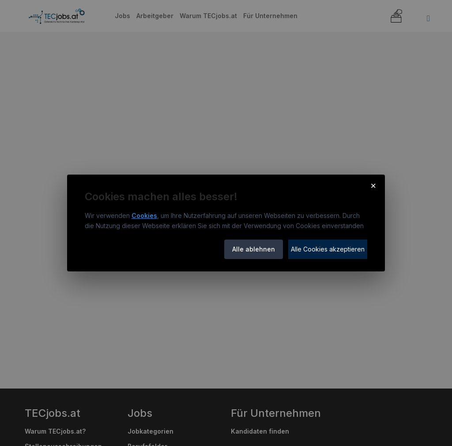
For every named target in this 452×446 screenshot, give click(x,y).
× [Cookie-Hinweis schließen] (373, 185)
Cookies (144, 215)
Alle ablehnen (253, 249)
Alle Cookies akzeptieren (328, 249)
